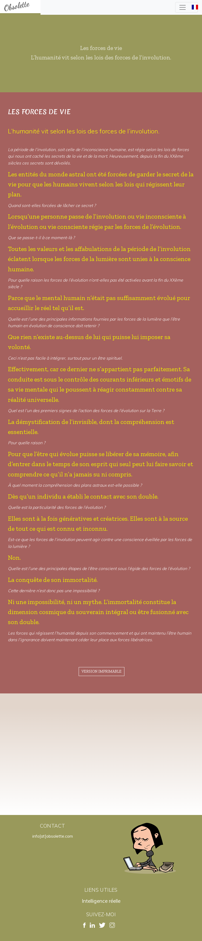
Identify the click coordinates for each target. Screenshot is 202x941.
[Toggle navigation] (186, 7)
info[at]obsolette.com (52, 836)
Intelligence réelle (101, 901)
